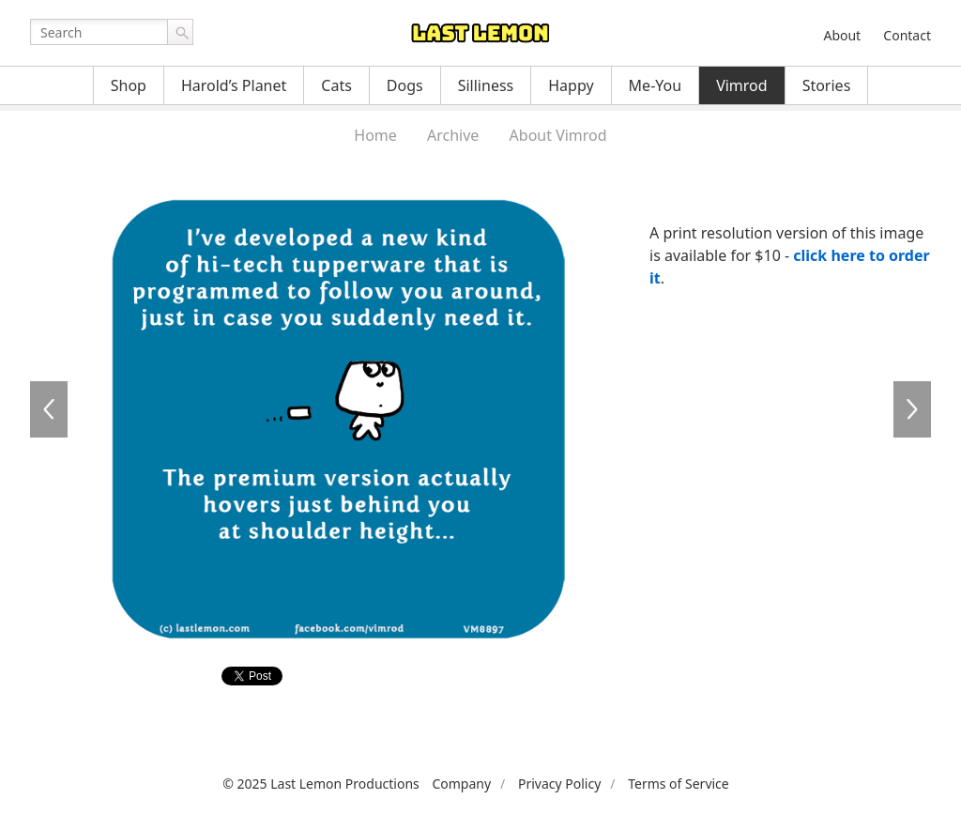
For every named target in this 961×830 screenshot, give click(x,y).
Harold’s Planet (233, 85)
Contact (907, 35)
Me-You (655, 85)
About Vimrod (558, 135)
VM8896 (49, 409)
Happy (570, 85)
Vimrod (742, 85)
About (842, 35)
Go (180, 32)
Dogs (405, 85)
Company (461, 783)
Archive (453, 135)
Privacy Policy (559, 783)
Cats (336, 85)
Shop (128, 85)
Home (375, 135)
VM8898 (912, 409)
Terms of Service (678, 783)
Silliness (486, 85)
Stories (826, 85)
